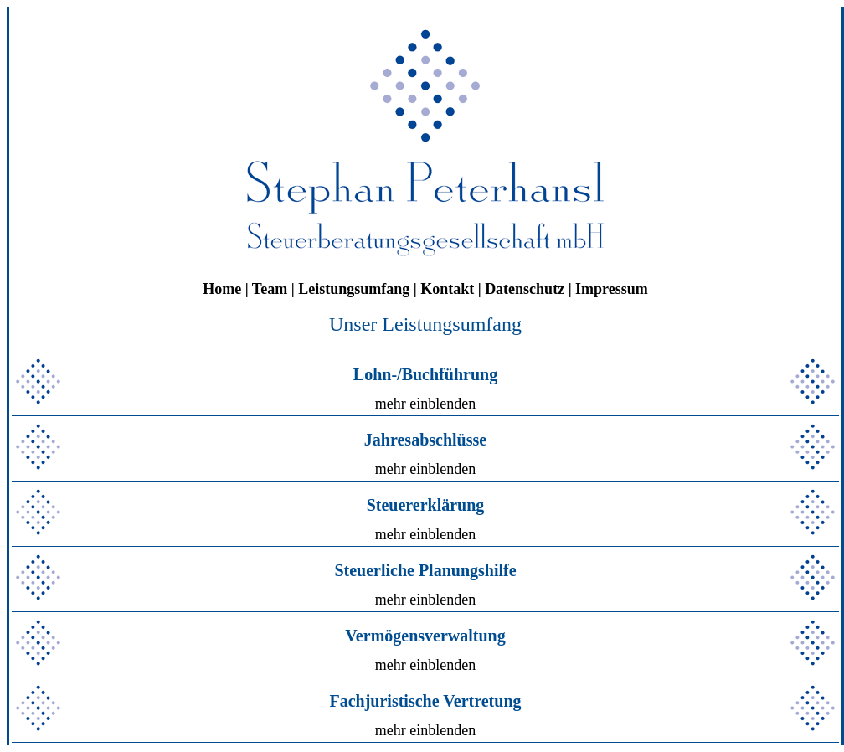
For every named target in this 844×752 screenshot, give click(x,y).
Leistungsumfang (353, 289)
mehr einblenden (425, 403)
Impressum (611, 289)
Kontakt (447, 289)
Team (269, 289)
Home (222, 289)
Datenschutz (524, 289)
